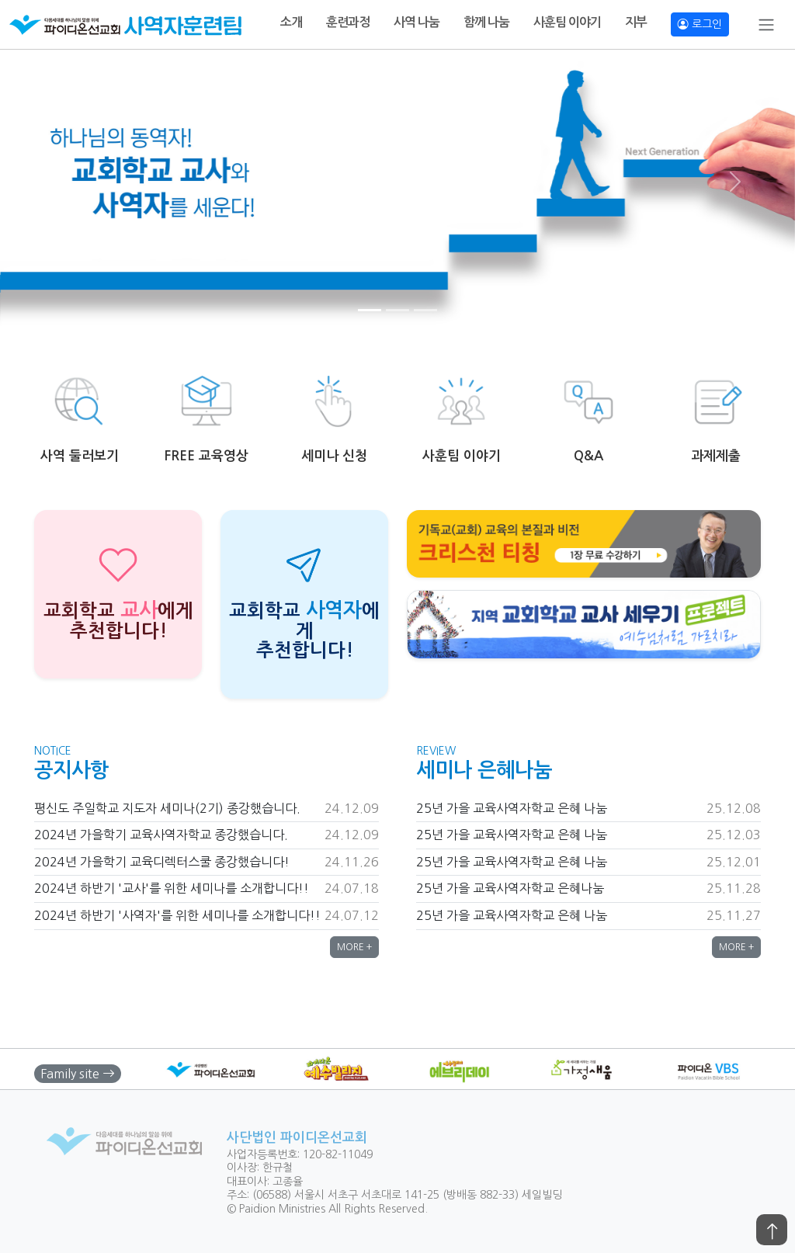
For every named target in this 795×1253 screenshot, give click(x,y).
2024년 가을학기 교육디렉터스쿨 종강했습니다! (162, 862)
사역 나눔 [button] (416, 22)
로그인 (700, 24)
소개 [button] (291, 22)
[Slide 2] (397, 310)
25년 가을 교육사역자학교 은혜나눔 (510, 888)
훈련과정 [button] (348, 22)
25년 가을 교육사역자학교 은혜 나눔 (511, 808)
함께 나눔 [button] (486, 22)
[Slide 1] (369, 310)
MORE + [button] (354, 947)
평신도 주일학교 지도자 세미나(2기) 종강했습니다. (167, 808)
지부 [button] (636, 22)
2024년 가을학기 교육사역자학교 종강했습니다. (161, 834)
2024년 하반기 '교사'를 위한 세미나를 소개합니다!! (171, 888)
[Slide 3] (425, 310)
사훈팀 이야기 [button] (567, 22)
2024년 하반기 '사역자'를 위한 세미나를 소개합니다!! (177, 915)
